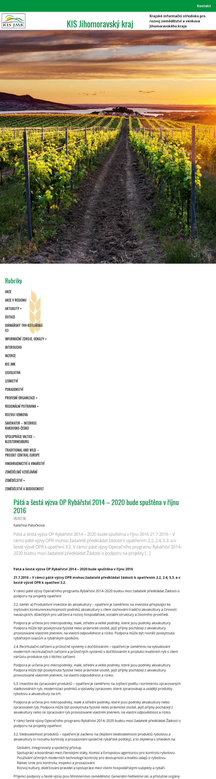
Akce (8, 291)
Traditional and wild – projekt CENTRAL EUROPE (22, 453)
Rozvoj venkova (16, 414)
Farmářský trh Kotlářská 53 (24, 328)
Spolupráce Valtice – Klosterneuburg (20, 439)
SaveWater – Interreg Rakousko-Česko (20, 426)
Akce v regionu (15, 300)
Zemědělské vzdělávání (21, 471)
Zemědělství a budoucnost (24, 488)
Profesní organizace (20, 397)
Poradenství (14, 389)
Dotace (10, 316)
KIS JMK (10, 364)
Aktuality (12, 308)
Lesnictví (11, 380)
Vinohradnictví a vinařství (25, 463)
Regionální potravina (20, 406)
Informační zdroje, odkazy (24, 338)
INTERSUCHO (13, 347)
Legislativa (12, 372)
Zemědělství (13, 480)
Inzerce (10, 355)
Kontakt (204, 6)
